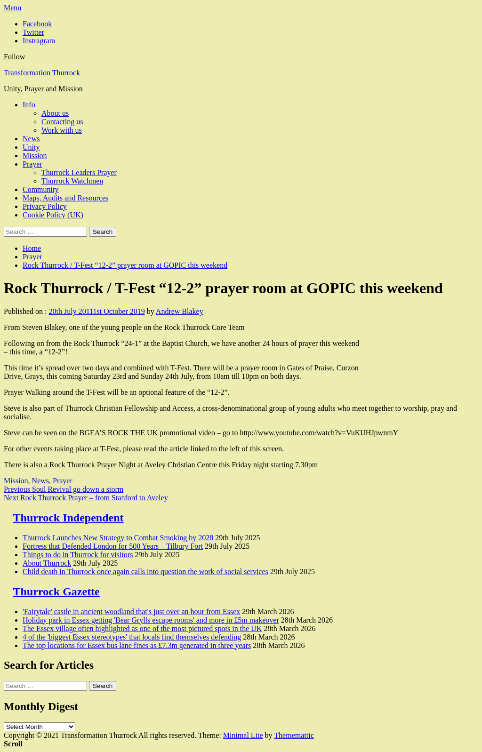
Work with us (61, 130)
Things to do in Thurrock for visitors (78, 555)
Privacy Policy (45, 206)
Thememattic (293, 735)
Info (29, 105)
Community (40, 189)
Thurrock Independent (68, 518)
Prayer (32, 164)
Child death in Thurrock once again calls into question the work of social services (145, 572)
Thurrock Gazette (56, 591)
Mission (35, 156)
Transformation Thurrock (42, 73)
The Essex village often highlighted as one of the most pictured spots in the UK (142, 628)
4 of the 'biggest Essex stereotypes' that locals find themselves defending (132, 637)
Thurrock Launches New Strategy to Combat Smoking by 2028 (118, 538)
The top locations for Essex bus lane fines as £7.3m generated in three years (137, 645)
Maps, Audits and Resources (65, 198)
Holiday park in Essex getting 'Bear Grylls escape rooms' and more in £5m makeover (151, 620)
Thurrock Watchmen (72, 181)
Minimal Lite (243, 735)
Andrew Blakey (179, 311)
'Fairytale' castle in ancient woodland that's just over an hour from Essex (131, 612)
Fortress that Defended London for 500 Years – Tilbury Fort (113, 546)
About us (55, 113)
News (31, 139)
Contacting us (62, 122)
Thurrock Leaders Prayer (79, 172)
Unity (31, 147)
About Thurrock (47, 563)
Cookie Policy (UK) (53, 215)
